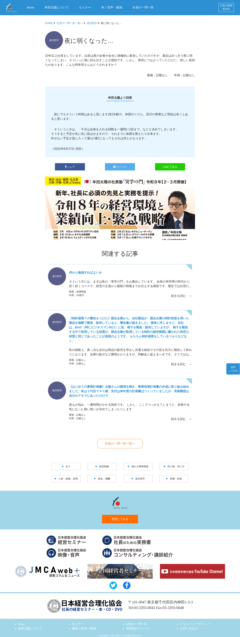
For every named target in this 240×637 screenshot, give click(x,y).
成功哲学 (92, 23)
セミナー (85, 7)
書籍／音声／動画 (84, 625)
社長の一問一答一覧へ (70, 23)
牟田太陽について (57, 7)
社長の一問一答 (143, 7)
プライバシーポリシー (195, 620)
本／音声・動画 (111, 7)
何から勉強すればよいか (85, 271)
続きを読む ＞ (181, 293)
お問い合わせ (189, 625)
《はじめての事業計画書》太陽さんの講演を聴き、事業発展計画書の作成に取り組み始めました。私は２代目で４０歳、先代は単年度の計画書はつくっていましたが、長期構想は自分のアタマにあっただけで (129, 388)
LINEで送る (170, 165)
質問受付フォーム (138, 625)
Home (30, 7)
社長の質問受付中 (226, 7)
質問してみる (120, 515)
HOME (49, 23)
